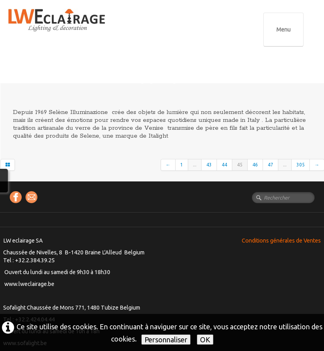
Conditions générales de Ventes (281, 240)
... (194, 164)
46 (255, 164)
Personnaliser (165, 340)
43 (209, 164)
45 (240, 164)
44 (224, 164)
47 (270, 164)
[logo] (73, 27)
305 (300, 164)
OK (205, 340)
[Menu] (283, 30)
